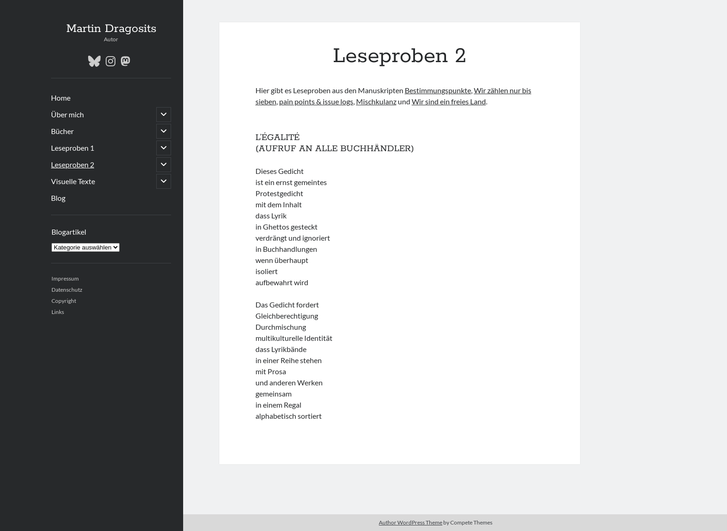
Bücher (62, 131)
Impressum (65, 278)
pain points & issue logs (316, 101)
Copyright (63, 300)
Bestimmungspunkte (438, 90)
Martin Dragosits (111, 28)
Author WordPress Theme (410, 522)
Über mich (67, 114)
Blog (58, 197)
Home (60, 97)
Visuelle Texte (73, 181)
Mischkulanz (376, 101)
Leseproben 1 (72, 147)
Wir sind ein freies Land (449, 101)
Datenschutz (67, 289)
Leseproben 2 (72, 164)
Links (57, 311)
